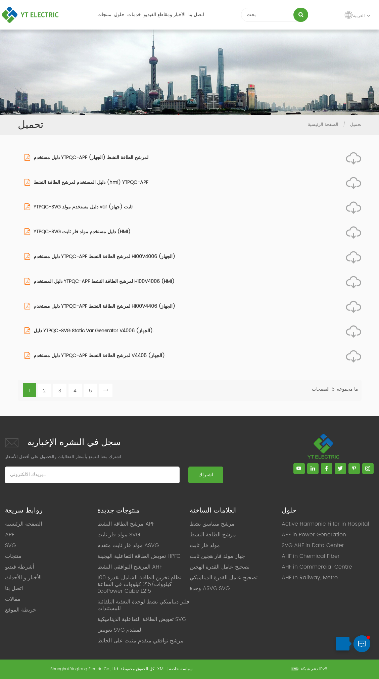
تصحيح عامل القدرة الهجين (219, 567)
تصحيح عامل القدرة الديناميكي (223, 577)
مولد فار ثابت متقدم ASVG (128, 545)
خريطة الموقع (20, 609)
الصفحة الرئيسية (323, 124)
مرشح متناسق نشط (212, 524)
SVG (10, 545)
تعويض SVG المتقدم (120, 630)
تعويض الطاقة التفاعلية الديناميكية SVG (141, 619)
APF (9, 534)
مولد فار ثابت (205, 545)
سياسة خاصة (181, 669)
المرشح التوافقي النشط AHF (129, 567)
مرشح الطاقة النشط (213, 534)
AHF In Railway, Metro (310, 577)
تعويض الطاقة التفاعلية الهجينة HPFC (139, 556)
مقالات (12, 599)
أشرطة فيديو (19, 567)
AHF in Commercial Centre (317, 567)
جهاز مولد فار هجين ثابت (217, 556)
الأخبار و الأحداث (23, 577)
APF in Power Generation (314, 534)
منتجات (104, 14)
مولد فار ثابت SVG (118, 534)
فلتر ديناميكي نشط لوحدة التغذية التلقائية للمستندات (143, 605)
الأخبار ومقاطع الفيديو (165, 14)
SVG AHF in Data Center (313, 545)
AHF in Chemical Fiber (311, 556)
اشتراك (205, 475)
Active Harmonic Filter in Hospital (325, 524)
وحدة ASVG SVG (210, 588)
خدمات (134, 14)
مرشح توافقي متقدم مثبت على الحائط (140, 640)
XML (161, 669)
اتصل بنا (196, 14)
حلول (119, 14)
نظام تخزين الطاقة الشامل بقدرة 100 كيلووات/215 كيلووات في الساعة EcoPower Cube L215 (139, 584)
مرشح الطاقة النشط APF (125, 524)
